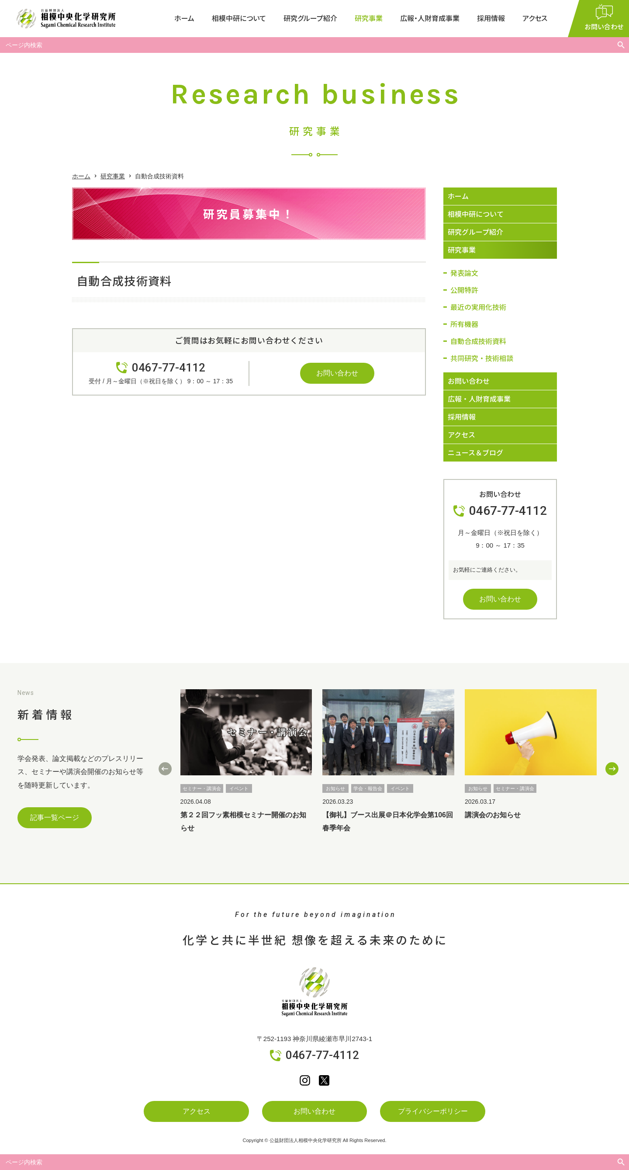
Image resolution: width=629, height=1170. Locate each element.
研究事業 (369, 18)
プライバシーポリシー (433, 1111)
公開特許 (464, 290)
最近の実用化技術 (478, 307)
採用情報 (491, 18)
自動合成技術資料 (478, 341)
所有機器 (464, 324)
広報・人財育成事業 (430, 18)
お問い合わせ (337, 373)
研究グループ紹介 (310, 18)
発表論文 (464, 272)
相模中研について (239, 18)
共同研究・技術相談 (481, 358)
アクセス (534, 18)
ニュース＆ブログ (475, 452)
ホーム (184, 18)
